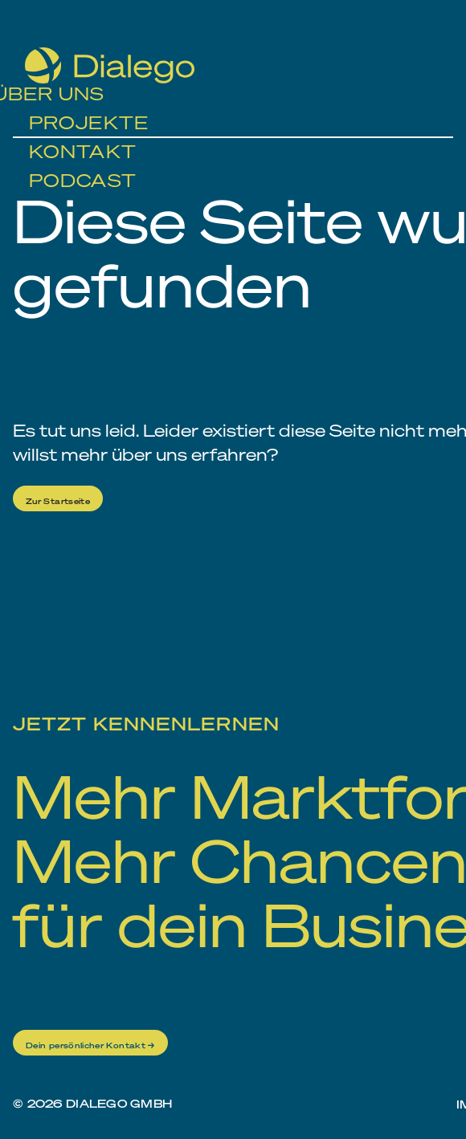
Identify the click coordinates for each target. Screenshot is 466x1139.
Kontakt (83, 134)
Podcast (83, 163)
